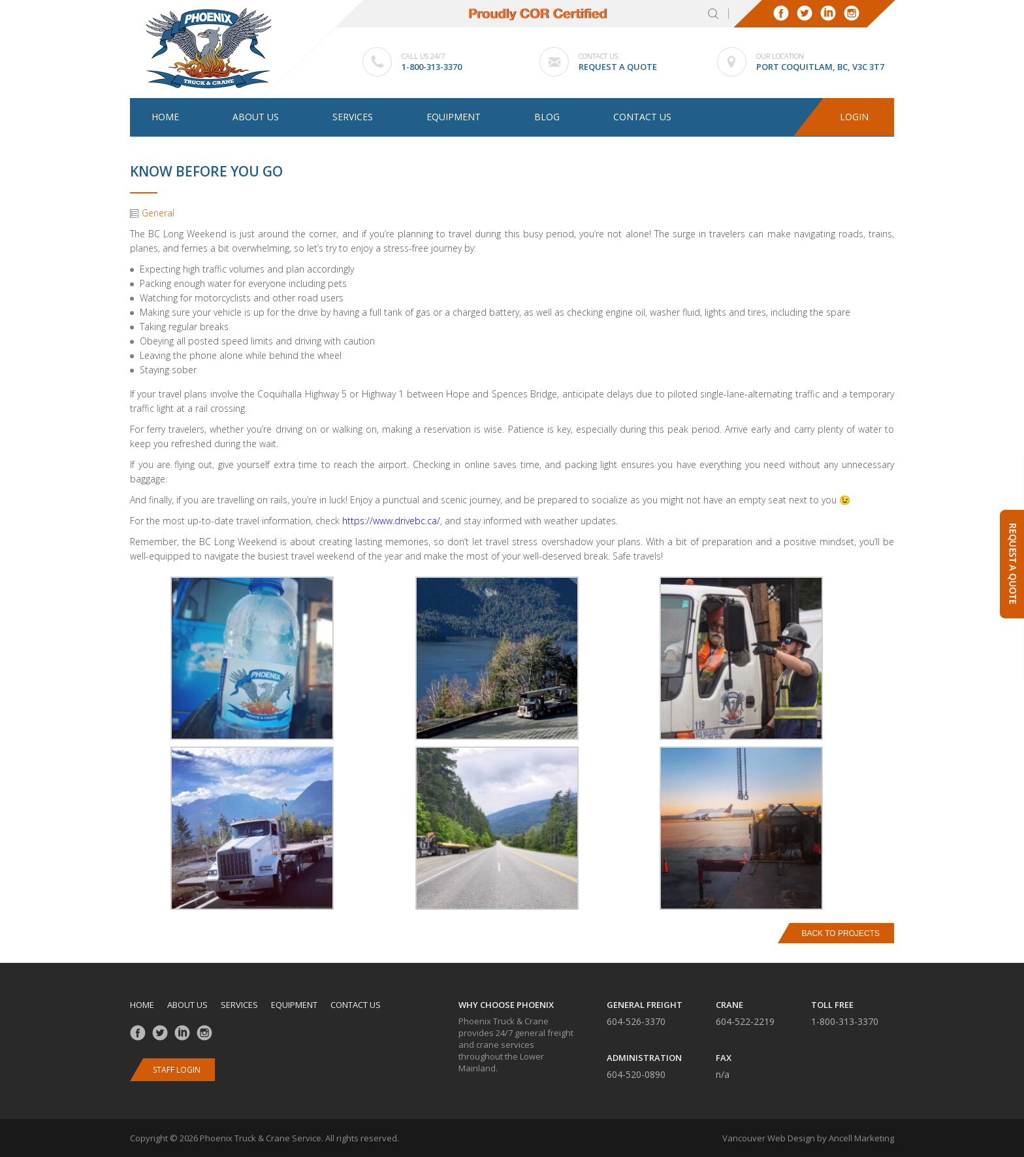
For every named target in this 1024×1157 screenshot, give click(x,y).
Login (854, 117)
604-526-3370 (636, 1021)
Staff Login (176, 1069)
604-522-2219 (745, 1021)
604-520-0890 (636, 1074)
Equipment (453, 116)
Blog (547, 116)
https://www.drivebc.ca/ (391, 520)
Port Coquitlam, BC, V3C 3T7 (820, 67)
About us (255, 116)
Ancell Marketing (861, 1138)
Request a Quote (618, 67)
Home (165, 116)
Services (352, 116)
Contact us (642, 116)
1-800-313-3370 (432, 67)
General (158, 213)
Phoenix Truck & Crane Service (260, 1138)
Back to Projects (840, 933)
